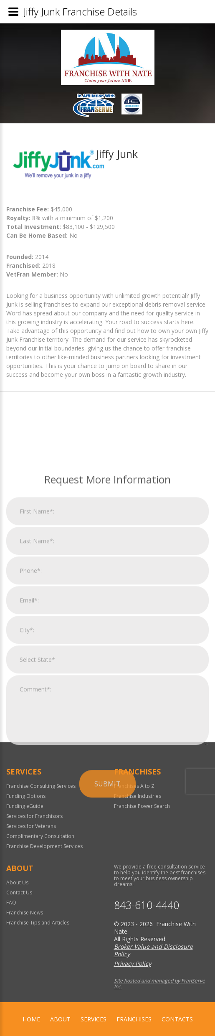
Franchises (134, 1019)
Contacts (177, 1019)
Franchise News (24, 912)
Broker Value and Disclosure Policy (153, 950)
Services (93, 1019)
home (31, 1019)
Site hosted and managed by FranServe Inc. (159, 983)
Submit (107, 872)
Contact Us (19, 892)
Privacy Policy (132, 963)
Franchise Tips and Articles (37, 922)
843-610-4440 (146, 905)
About (60, 1019)
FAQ (11, 902)
